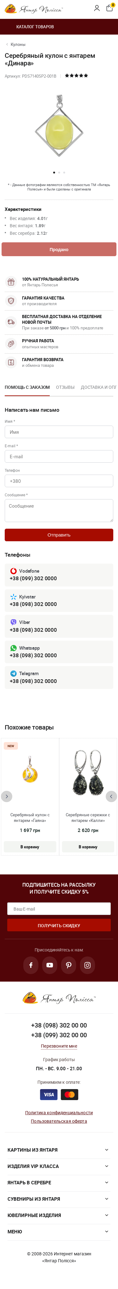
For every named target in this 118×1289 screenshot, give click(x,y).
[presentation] (6, 796)
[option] (27, 389)
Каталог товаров (29, 26)
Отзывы (65, 387)
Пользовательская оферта (59, 1121)
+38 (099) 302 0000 (33, 578)
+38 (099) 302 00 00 (59, 1035)
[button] (54, 172)
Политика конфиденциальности (59, 1112)
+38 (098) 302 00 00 (59, 1025)
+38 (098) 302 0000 (33, 604)
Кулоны (18, 44)
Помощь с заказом (27, 387)
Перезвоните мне (59, 1046)
